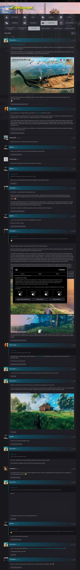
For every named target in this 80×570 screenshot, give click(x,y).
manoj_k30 (13, 137)
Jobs (17, 1)
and (17, 443)
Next (13, 36)
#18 (72, 544)
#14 (73, 448)
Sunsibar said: (13, 350)
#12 (73, 381)
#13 (73, 436)
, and (19, 132)
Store (21, 1)
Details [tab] (40, 273)
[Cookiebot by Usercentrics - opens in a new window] (59, 270)
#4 (73, 147)
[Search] (72, 33)
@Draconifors (39, 356)
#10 (73, 345)
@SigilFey (38, 112)
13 (10, 36)
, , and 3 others (20, 103)
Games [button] (12, 1)
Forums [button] (6, 1)
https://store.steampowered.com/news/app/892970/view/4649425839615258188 (47, 548)
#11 (73, 369)
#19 (72, 559)
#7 (73, 187)
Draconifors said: (14, 235)
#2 (73, 108)
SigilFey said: (13, 453)
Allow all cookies (56, 299)
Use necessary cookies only (23, 299)
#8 (73, 215)
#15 (73, 468)
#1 (73, 40)
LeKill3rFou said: (14, 487)
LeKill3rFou (13, 468)
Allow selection (40, 299)
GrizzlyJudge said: (14, 173)
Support (26, 1)
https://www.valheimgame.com (18, 44)
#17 (73, 523)
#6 (73, 168)
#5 (73, 159)
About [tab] (57, 273)
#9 (73, 230)
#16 (73, 482)
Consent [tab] (22, 273)
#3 (73, 137)
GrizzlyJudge (13, 158)
